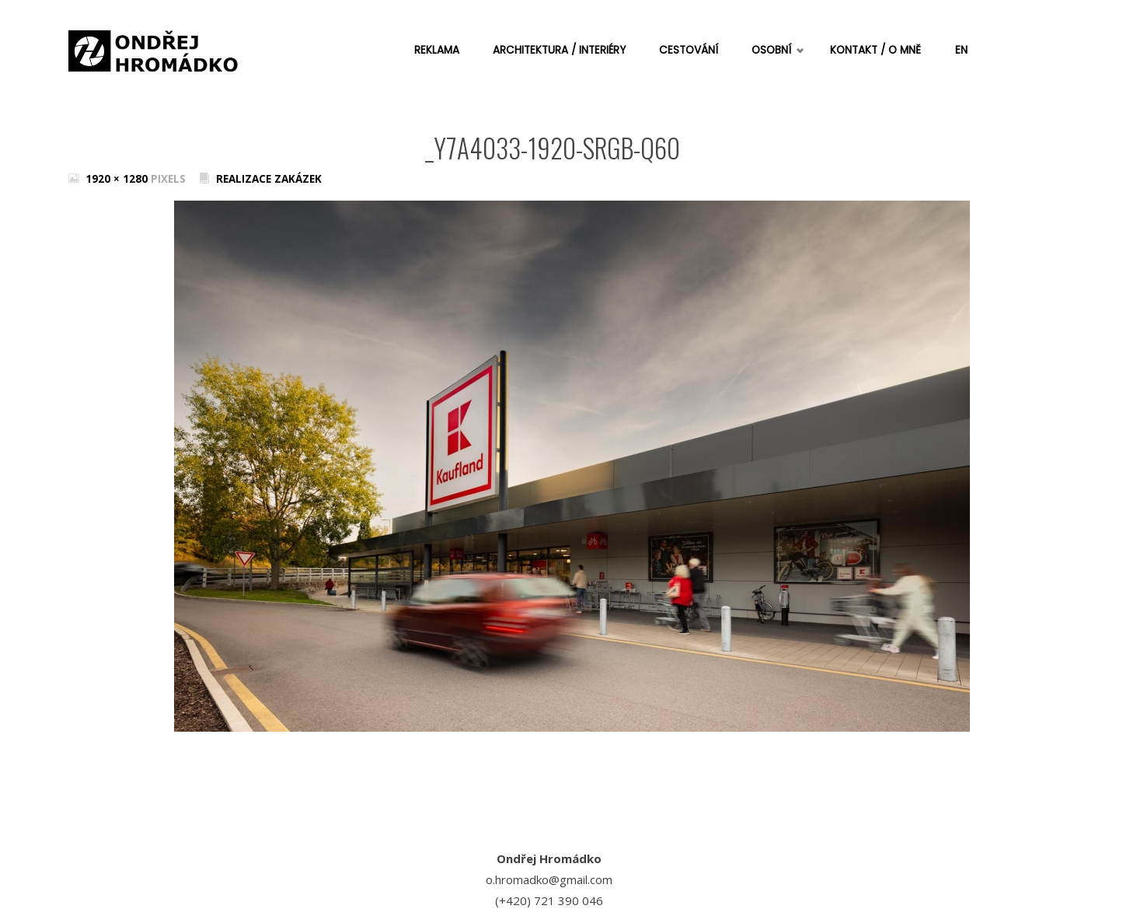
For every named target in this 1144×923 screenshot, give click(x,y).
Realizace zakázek (269, 179)
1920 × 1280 (118, 179)
